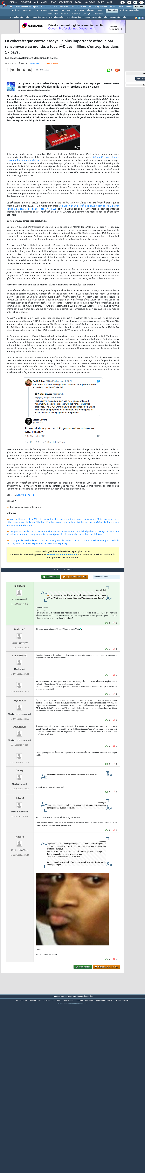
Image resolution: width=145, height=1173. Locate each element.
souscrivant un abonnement (62, 577)
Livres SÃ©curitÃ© (73, 17)
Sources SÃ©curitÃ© (118, 17)
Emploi (78, 2)
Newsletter (65, 2)
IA (50, 7)
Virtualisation (53, 14)
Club (109, 2)
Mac (69, 10)
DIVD (28, 517)
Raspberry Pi (79, 10)
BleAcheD (19, 698)
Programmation (101, 7)
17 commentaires (50, 86)
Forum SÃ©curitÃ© (39, 17)
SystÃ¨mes (139, 7)
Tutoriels (25, 2)
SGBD (112, 7)
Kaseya (20, 517)
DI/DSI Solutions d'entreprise (26, 7)
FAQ (36, 2)
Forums (13, 2)
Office (120, 7)
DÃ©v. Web (81, 7)
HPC (62, 10)
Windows (27, 10)
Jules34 (19, 866)
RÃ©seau (90, 10)
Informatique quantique (70, 14)
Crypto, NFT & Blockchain (93, 14)
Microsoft (64, 7)
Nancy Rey (34, 86)
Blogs (44, 2)
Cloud (43, 7)
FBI (33, 517)
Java (72, 7)
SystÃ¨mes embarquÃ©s (129, 10)
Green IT (100, 10)
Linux (36, 10)
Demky (19, 839)
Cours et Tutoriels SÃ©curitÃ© (95, 17)
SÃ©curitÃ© (112, 10)
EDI (90, 7)
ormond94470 (19, 724)
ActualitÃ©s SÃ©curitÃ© (19, 17)
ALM (55, 7)
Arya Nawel (19, 769)
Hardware (54, 10)
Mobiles (129, 7)
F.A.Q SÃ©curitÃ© (56, 17)
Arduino (44, 10)
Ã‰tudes (90, 2)
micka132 (19, 654)
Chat (53, 2)
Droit (101, 2)
